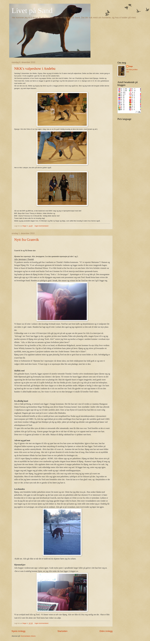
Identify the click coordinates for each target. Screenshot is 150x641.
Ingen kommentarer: (42, 226)
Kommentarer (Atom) (28, 636)
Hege (131, 66)
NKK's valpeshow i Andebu (34, 68)
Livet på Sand (32, 11)
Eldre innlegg (106, 631)
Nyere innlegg (18, 631)
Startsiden (62, 631)
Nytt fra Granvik (26, 239)
